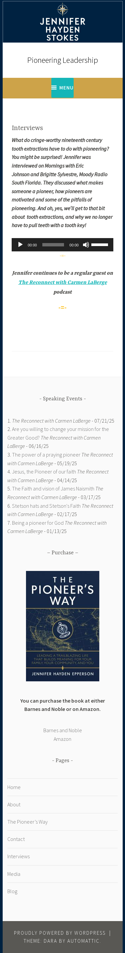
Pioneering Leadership (62, 60)
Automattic (83, 941)
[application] (62, 244)
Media (13, 874)
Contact (16, 839)
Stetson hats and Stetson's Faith (46, 505)
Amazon (62, 739)
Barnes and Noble (62, 730)
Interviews (18, 856)
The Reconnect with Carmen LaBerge (62, 283)
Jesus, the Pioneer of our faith (44, 471)
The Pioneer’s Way (27, 821)
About (13, 804)
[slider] (53, 244)
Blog (12, 891)
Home (14, 787)
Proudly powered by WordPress (60, 933)
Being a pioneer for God (38, 522)
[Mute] (86, 244)
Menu (66, 87)
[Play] (20, 244)
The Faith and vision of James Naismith (53, 488)
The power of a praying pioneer (46, 454)
